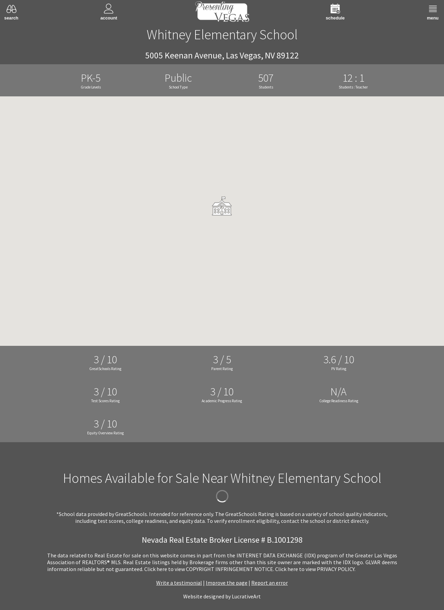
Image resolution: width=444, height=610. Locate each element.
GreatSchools (131, 514)
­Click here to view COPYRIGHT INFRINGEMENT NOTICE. (209, 569)
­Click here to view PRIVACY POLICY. (315, 569)
